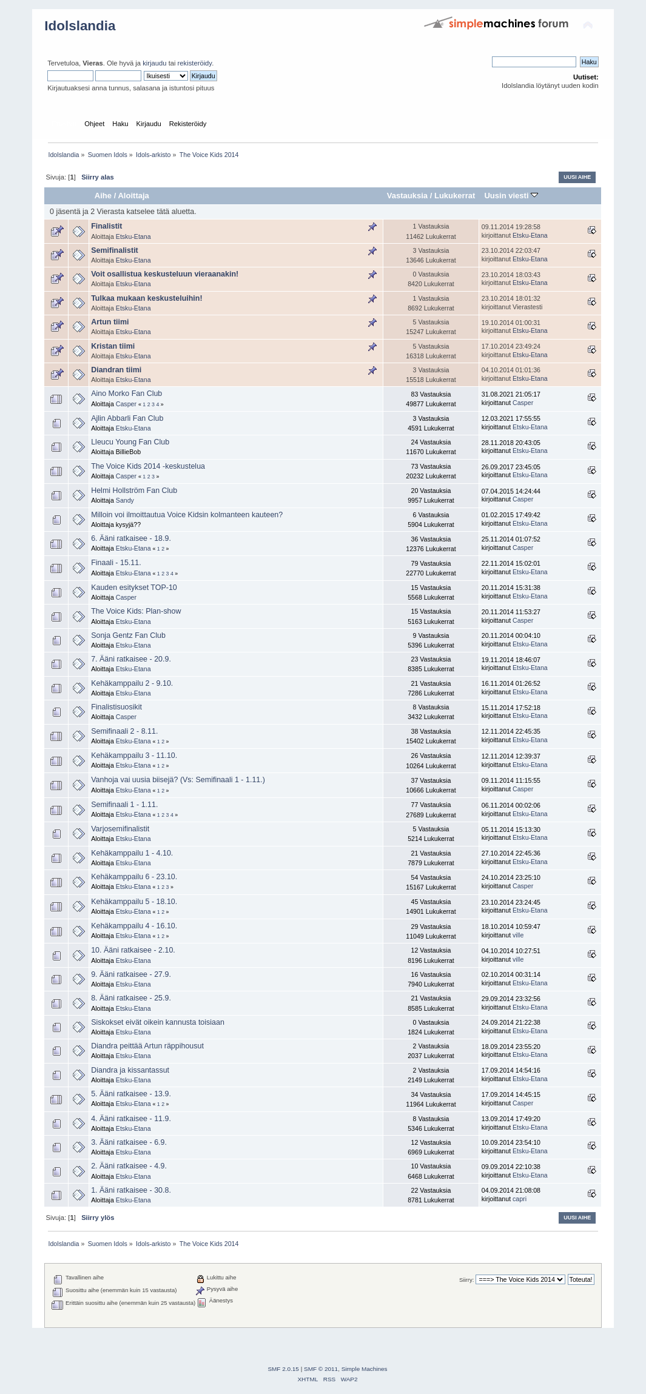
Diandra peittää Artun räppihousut (147, 1046)
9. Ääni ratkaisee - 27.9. (131, 974)
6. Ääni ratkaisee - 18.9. (131, 538)
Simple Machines (365, 1369)
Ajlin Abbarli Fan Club (127, 418)
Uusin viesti (511, 195)
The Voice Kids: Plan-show (136, 611)
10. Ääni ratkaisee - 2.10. (133, 950)
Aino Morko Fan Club (126, 393)
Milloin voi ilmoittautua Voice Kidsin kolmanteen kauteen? (187, 515)
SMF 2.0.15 (283, 1369)
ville (518, 935)
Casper (126, 403)
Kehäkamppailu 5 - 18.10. (134, 901)
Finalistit (106, 226)
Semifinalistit (114, 250)
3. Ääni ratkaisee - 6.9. (129, 1142)
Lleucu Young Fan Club (130, 442)
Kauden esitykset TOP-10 (134, 587)
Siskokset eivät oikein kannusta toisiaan (157, 1022)
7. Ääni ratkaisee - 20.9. (131, 659)
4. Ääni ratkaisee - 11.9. (131, 1118)
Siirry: (466, 1279)
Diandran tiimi (116, 370)
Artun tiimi (110, 322)
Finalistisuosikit (116, 707)
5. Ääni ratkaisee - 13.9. (131, 1094)
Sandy (125, 500)
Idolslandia (79, 25)
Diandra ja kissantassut (130, 1070)
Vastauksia (407, 195)
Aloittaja (133, 195)
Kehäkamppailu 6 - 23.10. (134, 877)
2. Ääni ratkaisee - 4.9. (129, 1166)
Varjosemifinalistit (120, 829)
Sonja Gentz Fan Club (128, 635)
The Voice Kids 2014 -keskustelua (148, 466)
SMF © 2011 (321, 1369)
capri (520, 1198)
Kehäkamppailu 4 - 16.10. (134, 926)
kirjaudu (154, 63)
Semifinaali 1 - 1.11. (124, 804)
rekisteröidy (195, 63)
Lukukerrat (454, 195)
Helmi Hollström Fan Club (134, 490)
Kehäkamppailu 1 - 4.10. (132, 853)
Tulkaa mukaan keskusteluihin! (146, 298)
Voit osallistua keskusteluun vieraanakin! (164, 274)
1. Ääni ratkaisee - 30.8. (131, 1190)
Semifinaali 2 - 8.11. (124, 731)
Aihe (103, 195)
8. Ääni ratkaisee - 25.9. (131, 998)
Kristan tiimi (113, 346)
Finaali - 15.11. (116, 562)
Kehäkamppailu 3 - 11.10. (134, 755)
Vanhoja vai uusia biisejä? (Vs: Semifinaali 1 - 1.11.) (178, 780)
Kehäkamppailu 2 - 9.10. (132, 683)
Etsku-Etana (133, 236)
